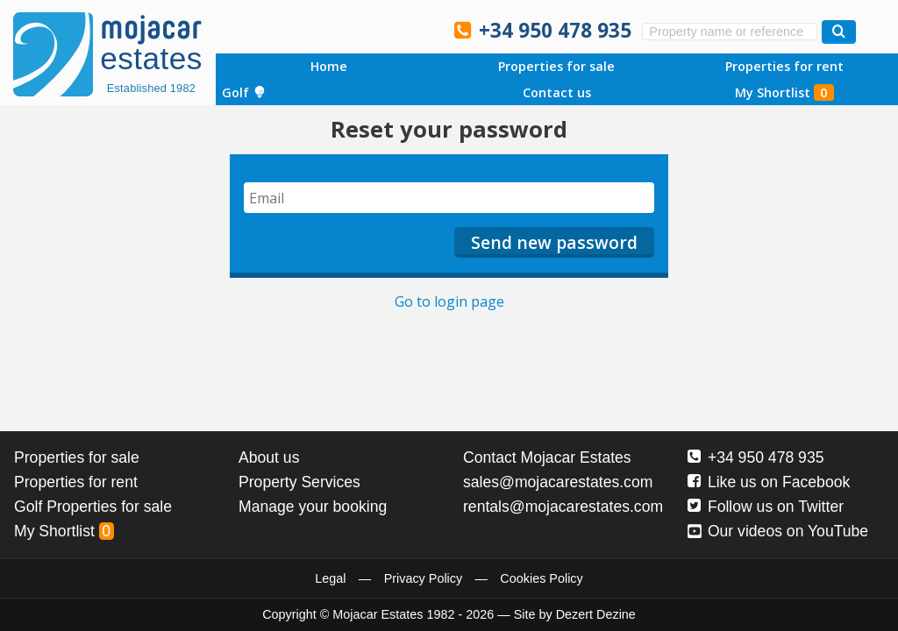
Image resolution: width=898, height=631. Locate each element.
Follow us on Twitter (766, 506)
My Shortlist (784, 92)
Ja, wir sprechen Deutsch (345, 29)
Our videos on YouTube (778, 531)
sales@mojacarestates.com (557, 482)
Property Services (299, 482)
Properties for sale (556, 66)
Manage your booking (313, 506)
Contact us (557, 92)
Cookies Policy (541, 578)
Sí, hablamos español (309, 29)
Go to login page (449, 301)
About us (269, 457)
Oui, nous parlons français (420, 29)
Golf (244, 92)
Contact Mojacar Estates (547, 457)
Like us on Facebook (769, 482)
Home (328, 66)
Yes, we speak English (271, 29)
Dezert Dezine (596, 614)
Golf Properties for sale (93, 506)
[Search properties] (839, 32)
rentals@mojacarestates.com (563, 506)
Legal (330, 578)
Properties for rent (784, 66)
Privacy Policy (423, 578)
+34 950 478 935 (555, 30)
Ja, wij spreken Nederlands (383, 29)
